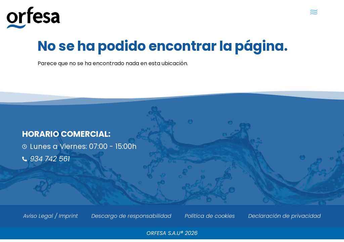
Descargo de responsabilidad (131, 216)
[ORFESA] (258, 147)
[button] (313, 12)
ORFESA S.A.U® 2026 (172, 233)
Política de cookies (210, 216)
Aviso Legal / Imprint (50, 216)
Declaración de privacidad (284, 216)
